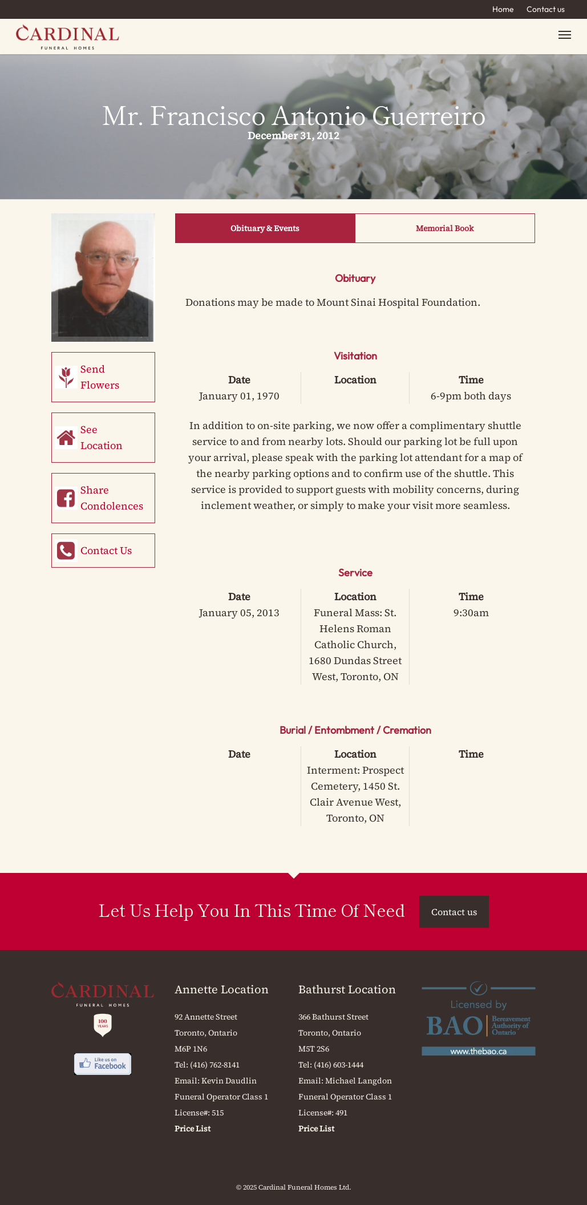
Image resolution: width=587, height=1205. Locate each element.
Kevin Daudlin (229, 1080)
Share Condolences (111, 498)
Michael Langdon (358, 1080)
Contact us (546, 9)
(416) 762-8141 (215, 1064)
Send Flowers (99, 377)
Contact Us (106, 550)
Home (503, 9)
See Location (101, 437)
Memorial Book (444, 228)
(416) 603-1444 (338, 1064)
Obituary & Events (264, 228)
